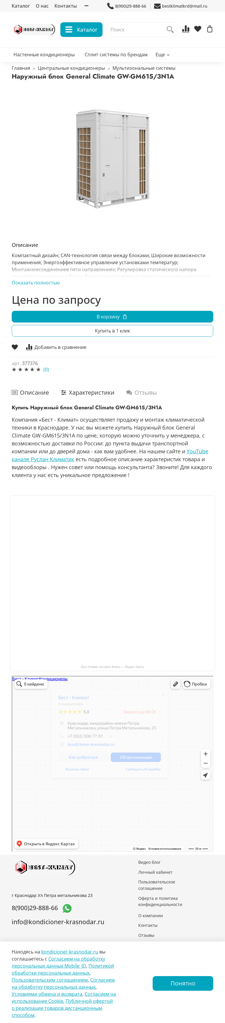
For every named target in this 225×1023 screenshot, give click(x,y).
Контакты (65, 6)
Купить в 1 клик (112, 331)
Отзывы (146, 935)
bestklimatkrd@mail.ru (180, 6)
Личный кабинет (155, 872)
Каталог (21, 6)
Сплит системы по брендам (116, 54)
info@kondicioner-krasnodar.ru (58, 922)
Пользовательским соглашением (50, 980)
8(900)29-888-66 (126, 6)
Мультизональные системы (143, 68)
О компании (150, 915)
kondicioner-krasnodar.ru (69, 952)
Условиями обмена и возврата (47, 994)
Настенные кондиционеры (44, 54)
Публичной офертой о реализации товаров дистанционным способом (62, 1008)
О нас (42, 6)
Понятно (183, 983)
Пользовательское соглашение (156, 885)
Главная (21, 68)
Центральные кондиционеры (71, 68)
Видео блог (149, 862)
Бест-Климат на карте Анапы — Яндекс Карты (112, 667)
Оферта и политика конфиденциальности (160, 901)
